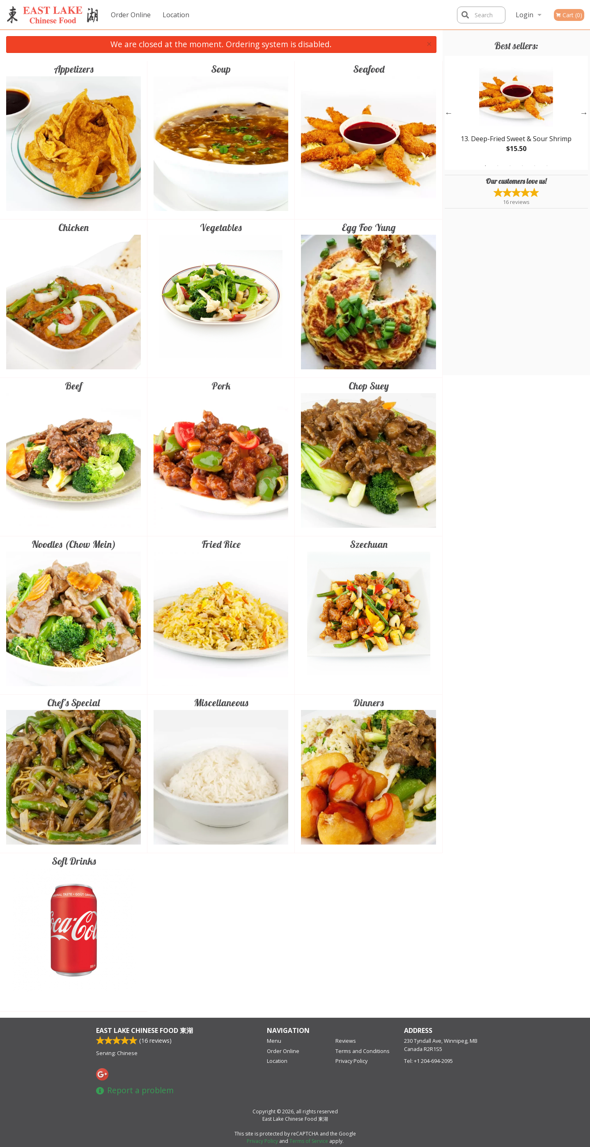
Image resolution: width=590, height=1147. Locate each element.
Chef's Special (73, 702)
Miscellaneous (221, 702)
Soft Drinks (74, 861)
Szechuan (369, 544)
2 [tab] (498, 166)
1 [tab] (485, 166)
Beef (73, 386)
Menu (274, 1040)
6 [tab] (547, 166)
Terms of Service (308, 1141)
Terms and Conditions (362, 1051)
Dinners (368, 702)
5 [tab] (534, 166)
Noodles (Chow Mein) (74, 544)
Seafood (368, 69)
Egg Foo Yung (369, 227)
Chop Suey (369, 386)
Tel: (428, 1061)
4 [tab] (522, 166)
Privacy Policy (351, 1061)
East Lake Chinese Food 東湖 (144, 1030)
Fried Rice (221, 544)
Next (584, 113)
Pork (220, 386)
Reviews (345, 1040)
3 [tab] (510, 166)
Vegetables (221, 227)
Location (176, 14)
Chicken (73, 227)
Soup (221, 69)
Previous (449, 113)
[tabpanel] (516, 113)
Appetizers (74, 69)
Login (524, 14)
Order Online (131, 14)
